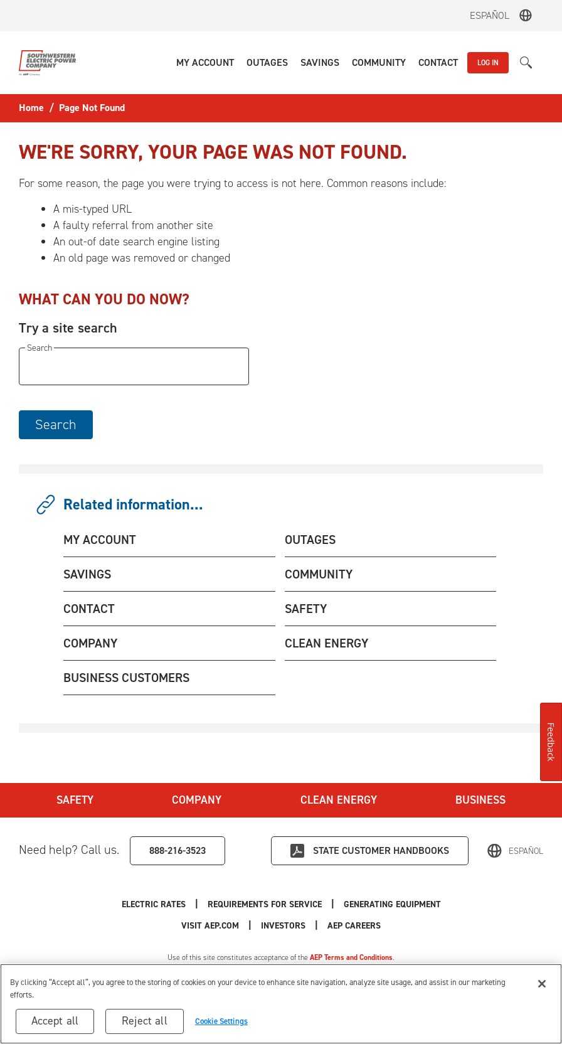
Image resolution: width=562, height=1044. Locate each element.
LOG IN (488, 63)
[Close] (542, 984)
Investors (283, 926)
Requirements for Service (265, 904)
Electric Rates (154, 904)
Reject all (144, 1020)
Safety (74, 799)
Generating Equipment (392, 904)
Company (196, 799)
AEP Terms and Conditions (351, 957)
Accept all (55, 1020)
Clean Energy (338, 799)
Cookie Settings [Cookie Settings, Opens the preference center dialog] (221, 1021)
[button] (205, 62)
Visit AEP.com (210, 926)
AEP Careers (354, 926)
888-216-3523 (177, 850)
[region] (281, 1004)
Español (489, 15)
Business (480, 799)
